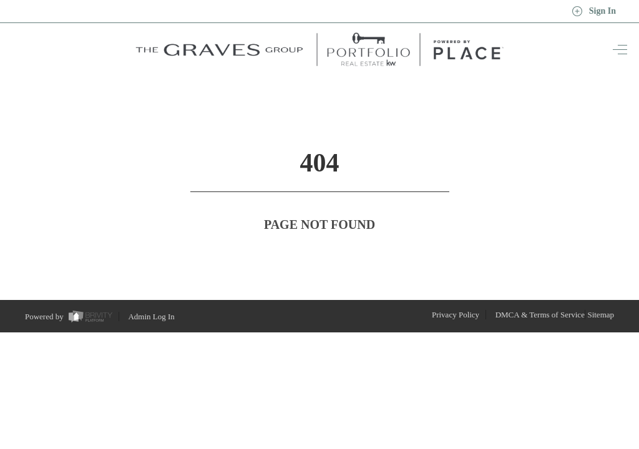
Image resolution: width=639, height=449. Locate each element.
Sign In (594, 11)
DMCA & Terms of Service (540, 291)
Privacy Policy (455, 291)
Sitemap (600, 291)
